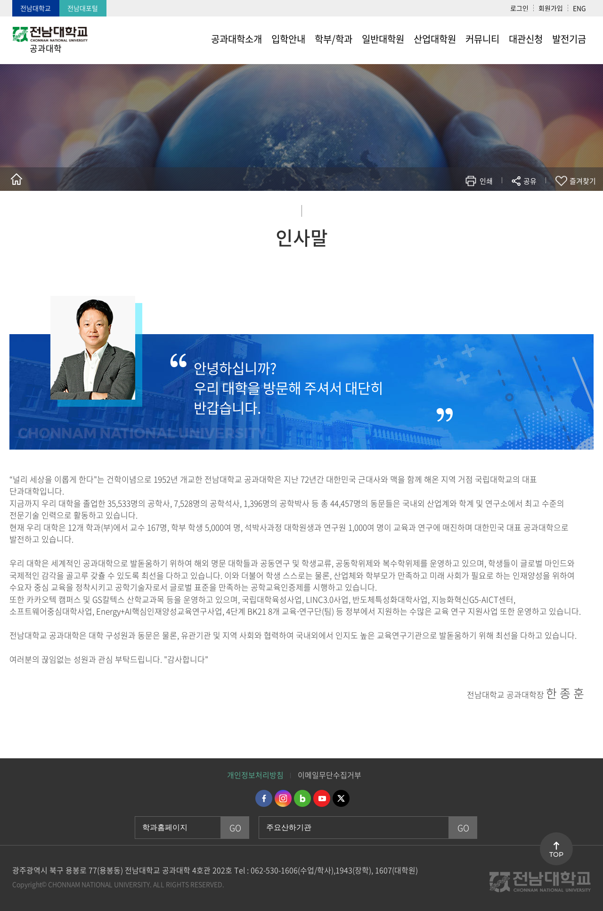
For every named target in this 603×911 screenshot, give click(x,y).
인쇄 (486, 181)
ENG (579, 8)
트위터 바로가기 (341, 798)
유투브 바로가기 (321, 798)
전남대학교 (35, 8)
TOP (556, 854)
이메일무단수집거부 (329, 774)
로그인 (519, 8)
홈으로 (16, 179)
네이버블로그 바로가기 (302, 798)
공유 (530, 181)
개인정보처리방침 (255, 774)
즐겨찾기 (583, 181)
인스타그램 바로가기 (283, 798)
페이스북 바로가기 (263, 798)
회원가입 (550, 8)
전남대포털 (82, 8)
